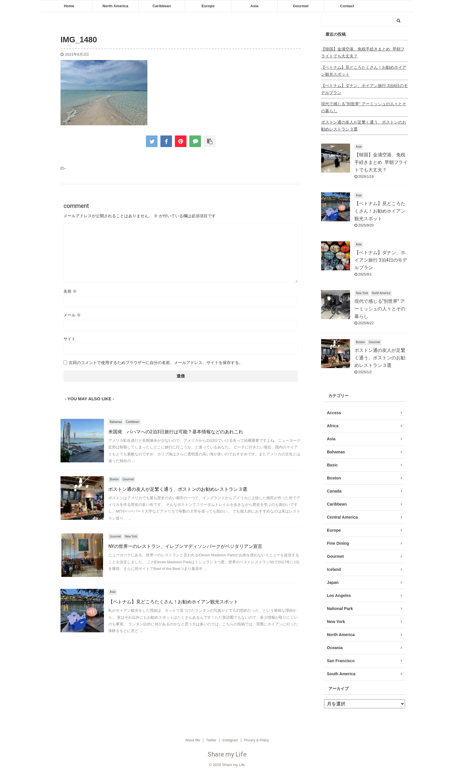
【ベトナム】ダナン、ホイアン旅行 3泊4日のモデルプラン (364, 89)
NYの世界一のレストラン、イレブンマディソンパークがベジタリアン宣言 (185, 546)
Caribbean (162, 6)
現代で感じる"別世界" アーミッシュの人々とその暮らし (363, 107)
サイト (69, 338)
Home (69, 6)
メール (72, 315)
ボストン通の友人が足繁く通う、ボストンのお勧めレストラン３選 (177, 489)
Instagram (230, 740)
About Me (192, 740)
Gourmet (300, 6)
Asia (254, 6)
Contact (347, 6)
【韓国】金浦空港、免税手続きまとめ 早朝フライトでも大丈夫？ (362, 52)
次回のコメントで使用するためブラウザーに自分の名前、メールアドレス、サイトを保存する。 (156, 362)
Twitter (211, 740)
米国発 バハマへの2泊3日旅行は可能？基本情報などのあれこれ (175, 432)
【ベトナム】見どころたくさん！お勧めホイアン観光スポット (173, 601)
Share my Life (227, 754)
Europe (208, 6)
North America (115, 6)
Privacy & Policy (256, 740)
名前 (70, 291)
